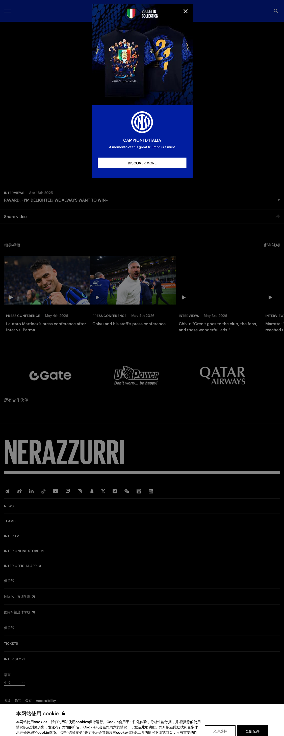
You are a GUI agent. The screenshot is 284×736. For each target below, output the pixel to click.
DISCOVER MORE (142, 163)
